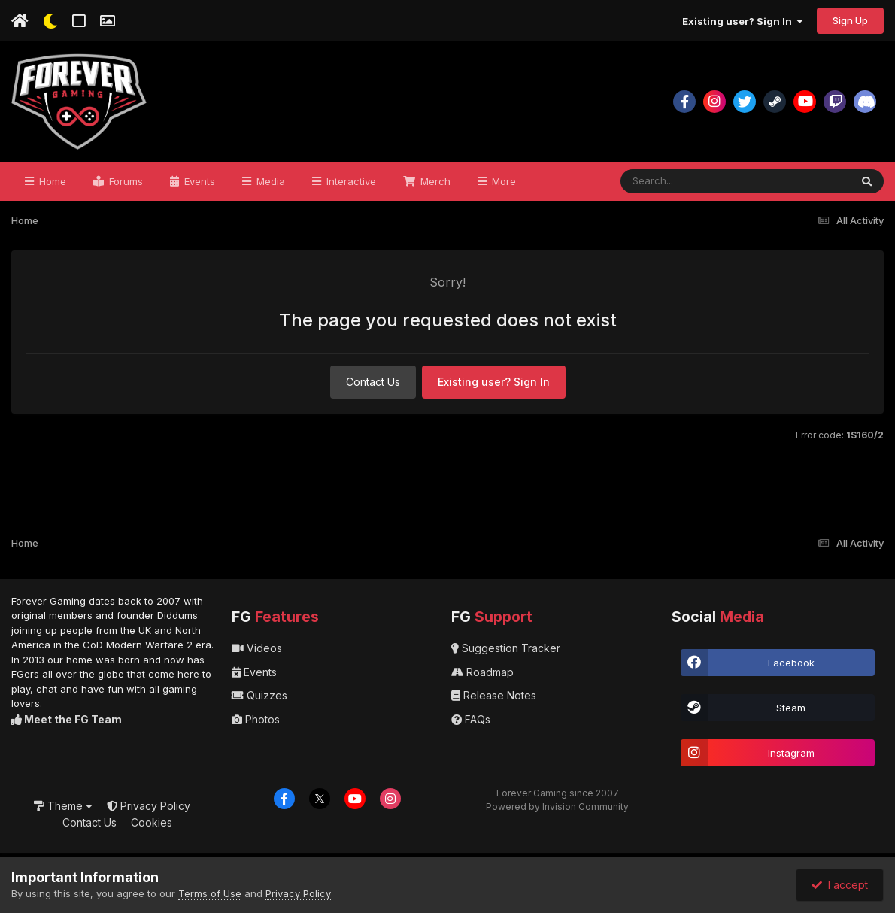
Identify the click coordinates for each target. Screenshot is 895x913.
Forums (124, 181)
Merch (434, 181)
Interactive (349, 181)
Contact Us (373, 381)
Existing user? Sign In (742, 21)
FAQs (470, 719)
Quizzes (259, 695)
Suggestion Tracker (505, 648)
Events (198, 181)
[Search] (694, 181)
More (502, 181)
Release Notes (493, 695)
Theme (63, 805)
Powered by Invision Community (557, 806)
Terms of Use (209, 893)
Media (269, 181)
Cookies (151, 822)
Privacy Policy (148, 805)
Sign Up (850, 20)
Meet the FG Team (66, 719)
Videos (257, 648)
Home (51, 181)
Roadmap (482, 672)
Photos (256, 719)
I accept (840, 884)
